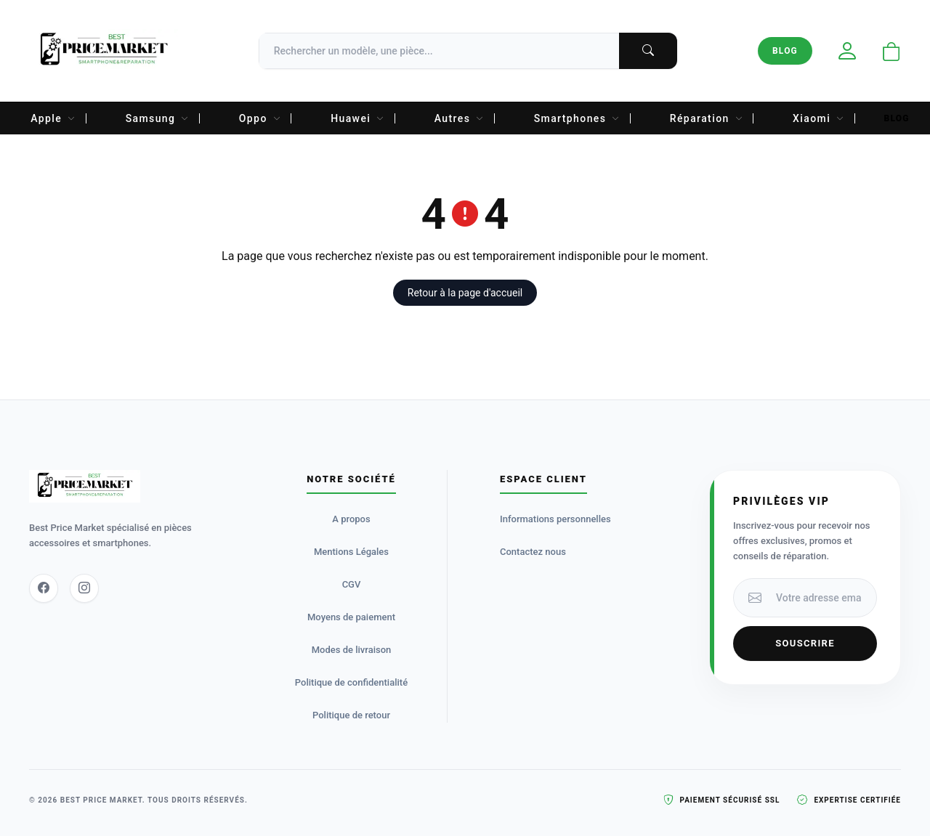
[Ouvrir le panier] (891, 52)
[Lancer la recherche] (648, 51)
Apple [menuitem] (53, 118)
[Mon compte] (847, 51)
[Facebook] (43, 588)
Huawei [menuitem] (358, 118)
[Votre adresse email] (821, 598)
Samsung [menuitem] (158, 118)
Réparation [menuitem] (706, 118)
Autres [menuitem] (459, 118)
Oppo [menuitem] (260, 118)
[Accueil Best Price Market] (103, 51)
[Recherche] (468, 51)
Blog (785, 51)
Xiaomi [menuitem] (818, 118)
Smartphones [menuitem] (577, 118)
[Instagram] (84, 588)
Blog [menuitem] (897, 118)
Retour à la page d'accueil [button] (465, 293)
